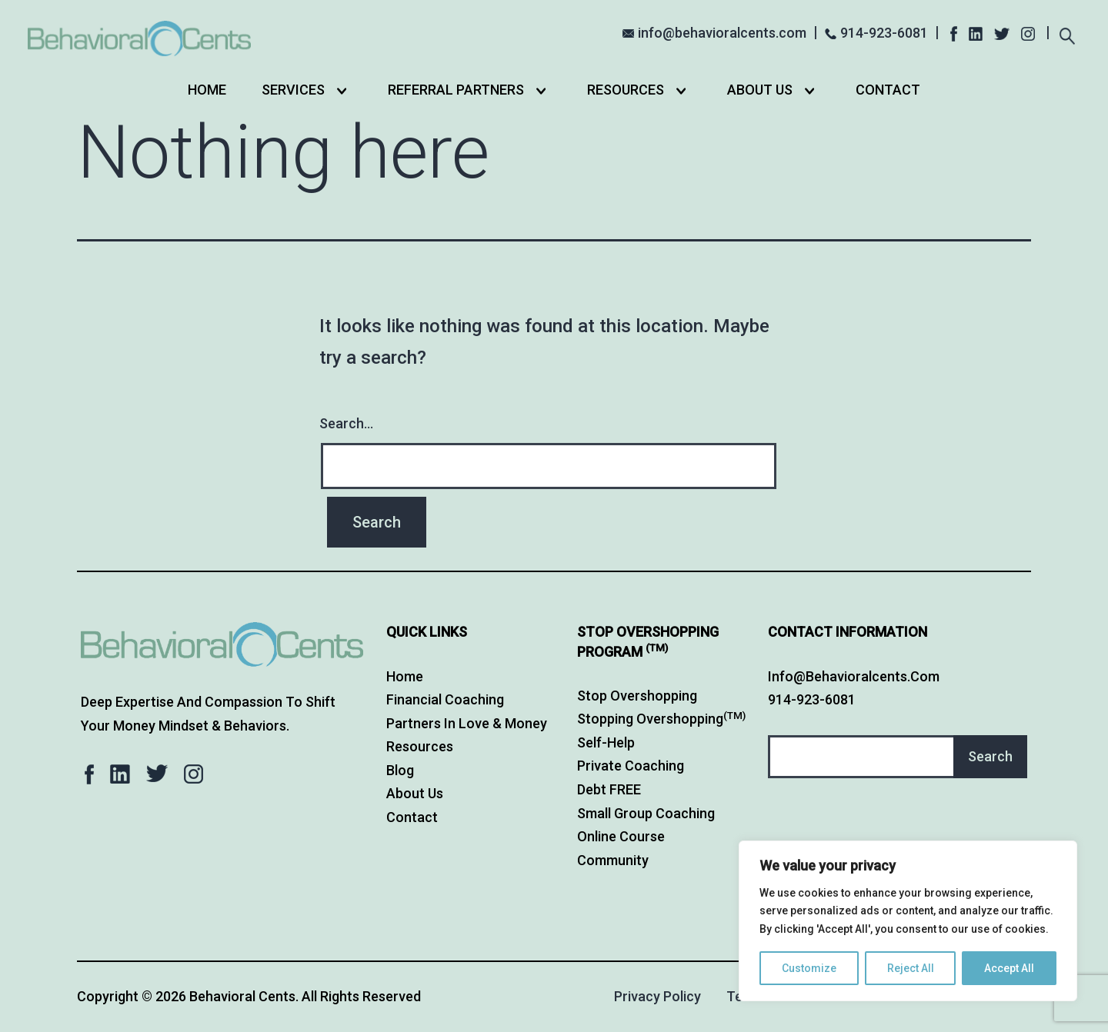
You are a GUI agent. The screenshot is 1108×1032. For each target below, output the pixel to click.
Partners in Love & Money (466, 723)
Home (207, 90)
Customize (809, 968)
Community (613, 860)
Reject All (910, 968)
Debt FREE (609, 789)
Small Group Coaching (646, 813)
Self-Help (606, 742)
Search (990, 756)
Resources (625, 90)
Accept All (1009, 968)
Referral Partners (456, 90)
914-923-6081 (884, 33)
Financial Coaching (445, 699)
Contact (888, 90)
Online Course (621, 836)
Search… (346, 423)
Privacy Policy (657, 996)
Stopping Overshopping (661, 719)
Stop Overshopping (637, 695)
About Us (760, 90)
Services (293, 90)
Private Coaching (630, 765)
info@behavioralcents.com (722, 33)
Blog (400, 770)
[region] (908, 921)
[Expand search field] (1066, 34)
